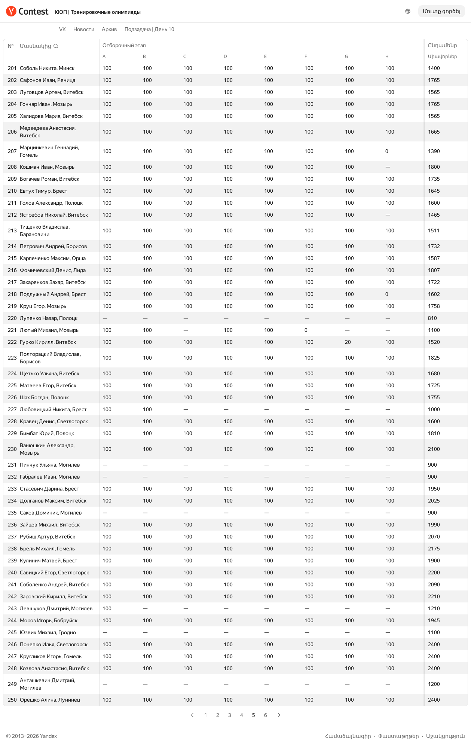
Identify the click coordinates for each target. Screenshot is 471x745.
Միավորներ (446, 56)
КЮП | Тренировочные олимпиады (98, 12)
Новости (83, 29)
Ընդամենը (446, 45)
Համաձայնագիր (348, 736)
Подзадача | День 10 (149, 29)
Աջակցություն (445, 736)
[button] (39, 46)
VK (62, 29)
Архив (109, 29)
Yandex (48, 736)
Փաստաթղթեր (398, 736)
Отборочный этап (128, 45)
